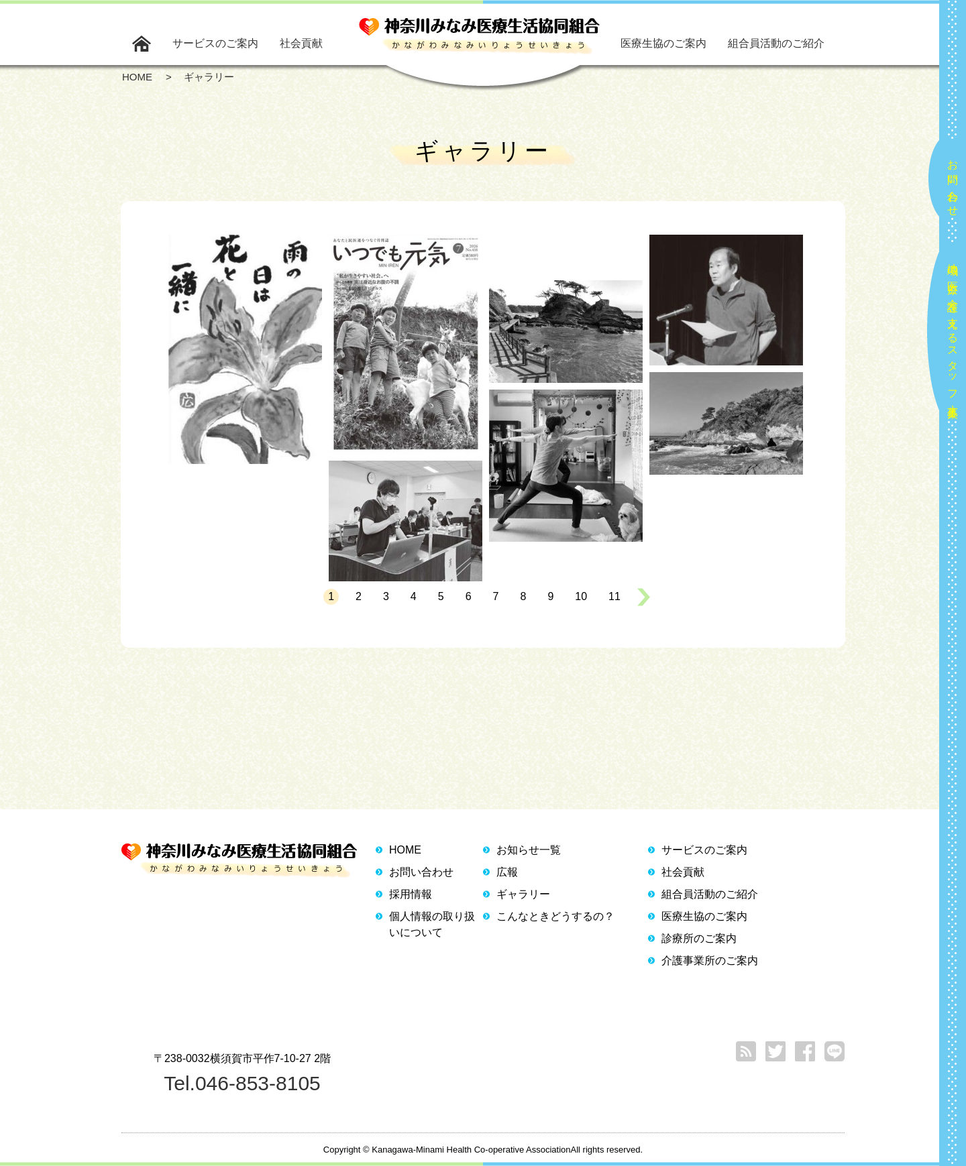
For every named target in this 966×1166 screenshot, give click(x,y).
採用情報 (410, 894)
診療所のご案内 (699, 938)
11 (614, 596)
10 (581, 596)
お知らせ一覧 (528, 850)
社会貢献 (301, 43)
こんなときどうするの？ (555, 916)
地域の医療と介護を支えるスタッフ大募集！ (953, 335)
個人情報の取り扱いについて (432, 924)
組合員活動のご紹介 (776, 43)
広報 (507, 872)
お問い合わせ (953, 182)
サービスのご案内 (215, 43)
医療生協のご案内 (663, 43)
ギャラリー (523, 894)
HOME (405, 850)
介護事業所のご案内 (709, 960)
